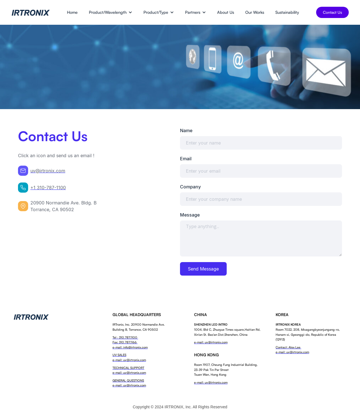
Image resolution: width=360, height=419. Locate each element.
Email (186, 158)
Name (186, 130)
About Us (225, 12)
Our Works (254, 12)
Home (72, 12)
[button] (110, 12)
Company (190, 187)
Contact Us (332, 12)
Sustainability (287, 12)
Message (190, 215)
